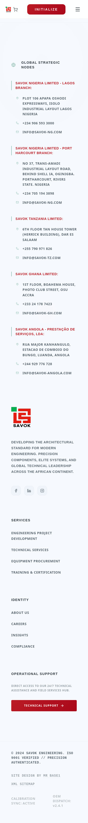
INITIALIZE (46, 9)
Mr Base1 (52, 776)
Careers (19, 624)
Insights (19, 635)
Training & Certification (36, 572)
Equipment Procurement (35, 561)
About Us (20, 612)
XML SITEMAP (23, 784)
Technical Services (30, 550)
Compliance (23, 646)
